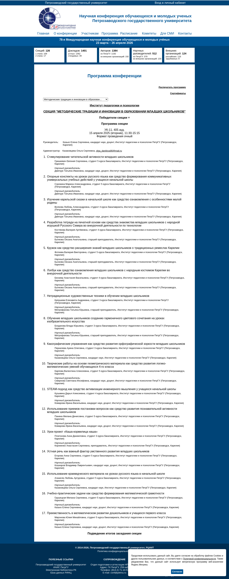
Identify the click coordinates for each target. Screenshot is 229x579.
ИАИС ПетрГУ (61, 567)
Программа (110, 33)
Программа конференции (114, 75)
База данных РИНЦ (61, 572)
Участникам (90, 33)
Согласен (177, 571)
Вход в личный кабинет (170, 2)
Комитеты (149, 33)
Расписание (129, 33)
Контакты (185, 33)
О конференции (65, 33)
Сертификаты (178, 93)
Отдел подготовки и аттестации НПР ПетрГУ (114, 564)
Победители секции (114, 117)
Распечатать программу (172, 87)
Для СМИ (167, 33)
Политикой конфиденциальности (199, 559)
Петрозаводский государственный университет (61, 564)
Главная (43, 33)
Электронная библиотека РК (61, 570)
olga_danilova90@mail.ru (109, 150)
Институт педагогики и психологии (114, 105)
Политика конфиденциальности (114, 551)
